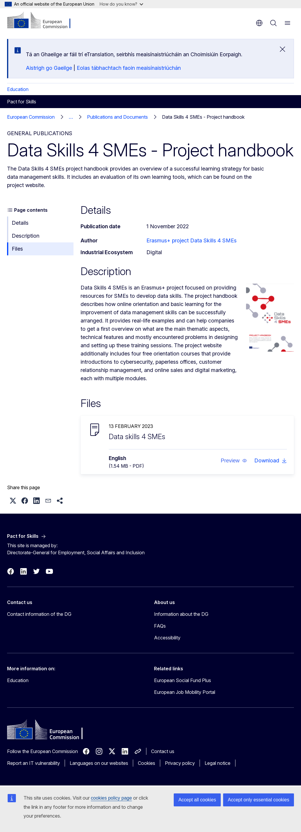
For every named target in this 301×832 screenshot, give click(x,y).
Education (18, 89)
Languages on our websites (99, 763)
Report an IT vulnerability (33, 763)
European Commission (31, 117)
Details (20, 223)
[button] (234, 460)
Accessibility (167, 638)
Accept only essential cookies (258, 799)
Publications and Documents (117, 117)
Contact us (162, 751)
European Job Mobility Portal (184, 692)
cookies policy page (111, 797)
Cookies (146, 763)
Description (25, 236)
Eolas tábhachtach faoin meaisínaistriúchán (129, 68)
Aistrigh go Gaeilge (49, 68)
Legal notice (217, 763)
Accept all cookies (197, 799)
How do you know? (121, 3)
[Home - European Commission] (42, 20)
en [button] (259, 23)
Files (17, 249)
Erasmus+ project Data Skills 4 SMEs (191, 240)
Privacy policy (180, 763)
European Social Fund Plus (182, 680)
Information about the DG (181, 614)
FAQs (160, 626)
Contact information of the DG (39, 614)
